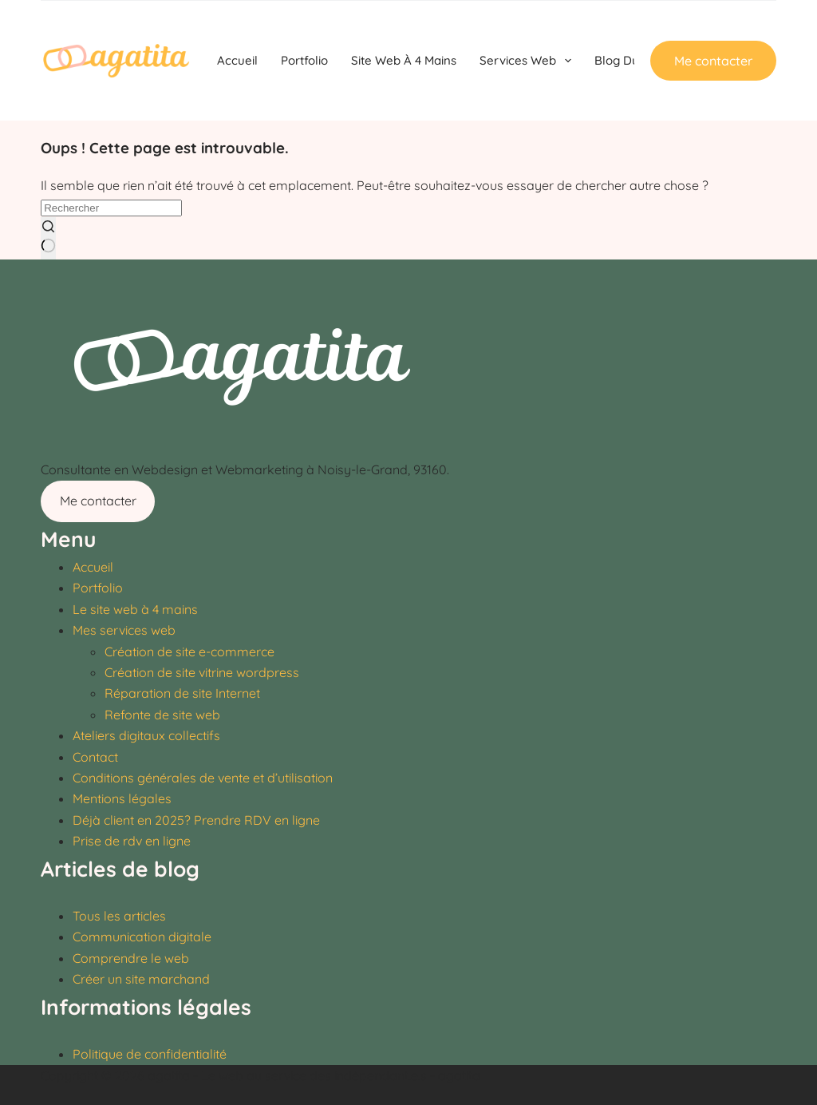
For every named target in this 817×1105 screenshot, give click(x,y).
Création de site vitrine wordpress (202, 672)
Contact (95, 757)
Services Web (529, 60)
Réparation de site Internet (182, 693)
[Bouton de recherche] (48, 238)
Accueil (237, 60)
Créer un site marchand (141, 979)
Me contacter (713, 61)
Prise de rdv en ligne (132, 841)
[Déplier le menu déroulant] (568, 60)
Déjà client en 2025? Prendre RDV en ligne (196, 820)
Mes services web (124, 630)
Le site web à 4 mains (135, 609)
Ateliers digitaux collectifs (146, 735)
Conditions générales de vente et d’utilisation (203, 778)
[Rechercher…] (111, 208)
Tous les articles (119, 916)
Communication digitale (142, 937)
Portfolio (304, 60)
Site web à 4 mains (403, 60)
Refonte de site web (162, 715)
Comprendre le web (131, 958)
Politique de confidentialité (150, 1054)
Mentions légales (122, 798)
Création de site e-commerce (189, 651)
